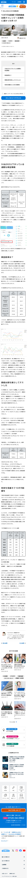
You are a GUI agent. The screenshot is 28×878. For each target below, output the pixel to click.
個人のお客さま (13, 857)
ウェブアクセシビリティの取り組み (9, 876)
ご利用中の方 (13, 868)
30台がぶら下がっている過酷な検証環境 (13, 69)
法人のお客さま (13, 861)
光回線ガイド (4, 834)
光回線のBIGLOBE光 (16, 832)
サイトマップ (4, 840)
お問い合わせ (4, 873)
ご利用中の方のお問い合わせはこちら (13, 822)
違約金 (13, 806)
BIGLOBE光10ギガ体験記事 (11, 11)
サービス (14, 2)
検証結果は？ (8, 75)
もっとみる (12, 722)
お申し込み (22, 6)
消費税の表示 (12, 873)
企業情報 (19, 2)
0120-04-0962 (16, 817)
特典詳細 (9, 806)
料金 (6, 806)
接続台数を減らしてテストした (13, 80)
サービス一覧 (7, 832)
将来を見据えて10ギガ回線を (12, 84)
